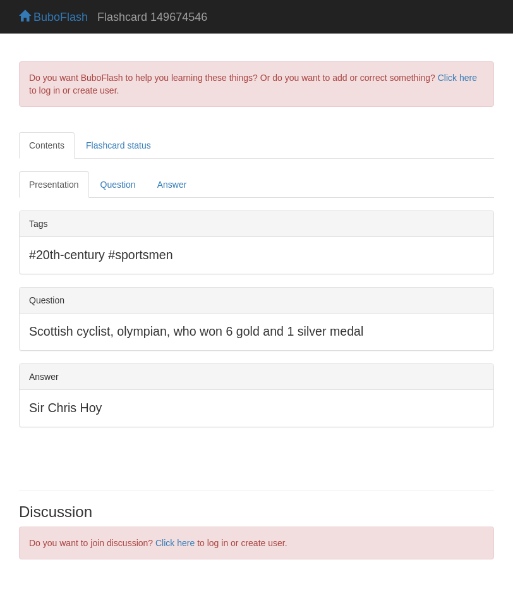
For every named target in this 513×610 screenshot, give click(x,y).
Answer (172, 185)
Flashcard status (118, 145)
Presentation (54, 185)
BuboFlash (53, 17)
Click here (457, 78)
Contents (46, 145)
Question (118, 185)
